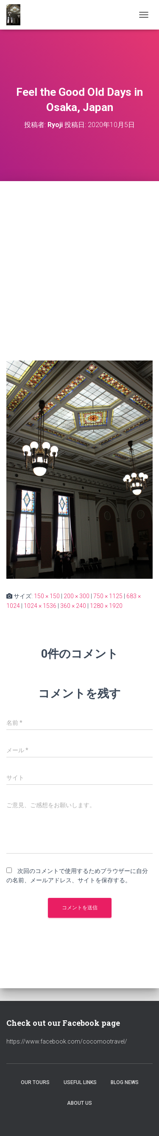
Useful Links (80, 1082)
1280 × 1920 (106, 605)
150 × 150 (47, 596)
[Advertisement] (79, 264)
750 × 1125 (108, 596)
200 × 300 (76, 596)
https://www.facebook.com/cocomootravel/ (66, 1041)
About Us (79, 1103)
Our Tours (35, 1082)
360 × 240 (73, 605)
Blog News (125, 1082)
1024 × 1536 (40, 605)
